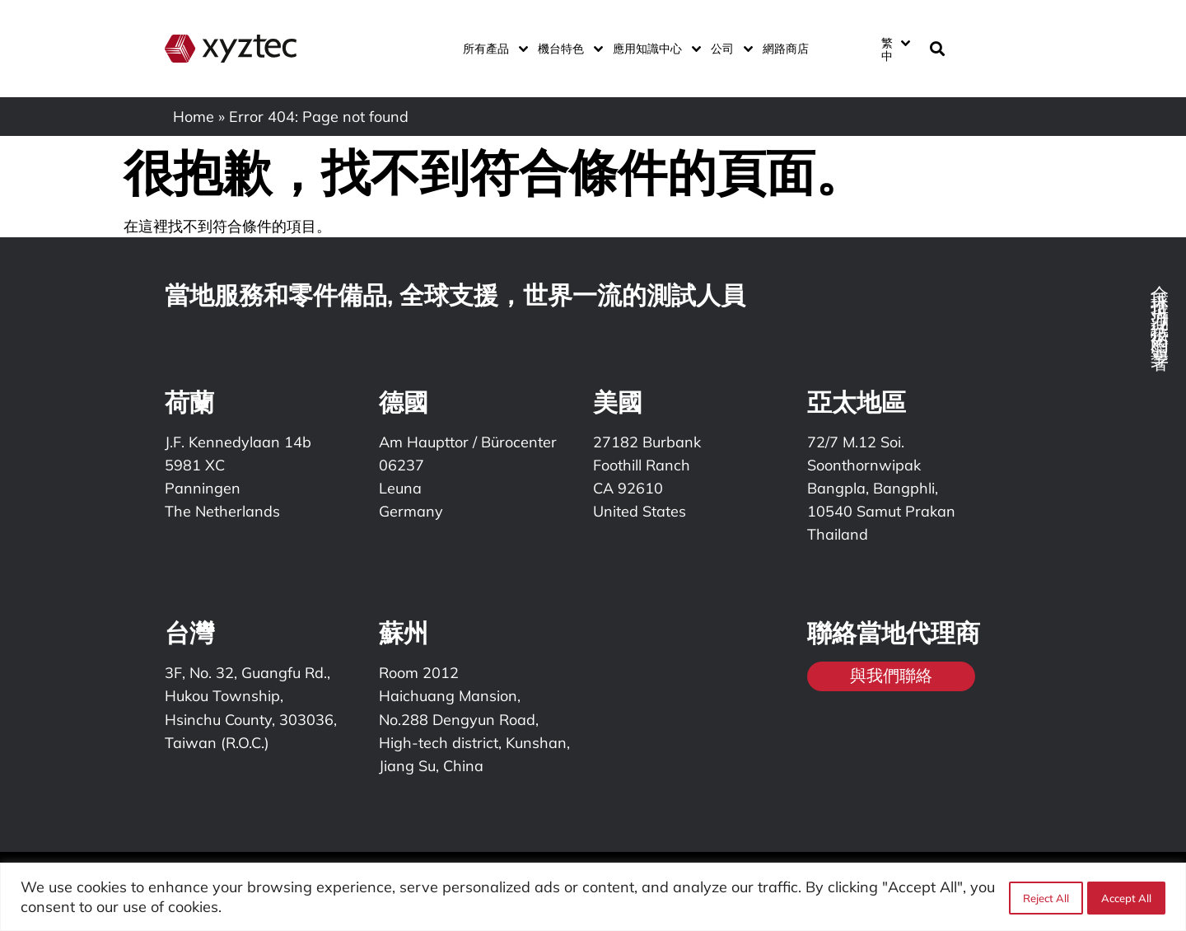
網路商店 (786, 48)
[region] (593, 897)
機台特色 (567, 48)
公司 (728, 48)
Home (193, 116)
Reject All (1043, 897)
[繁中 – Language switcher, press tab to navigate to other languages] (895, 49)
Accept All (1126, 897)
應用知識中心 (653, 48)
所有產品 (492, 48)
